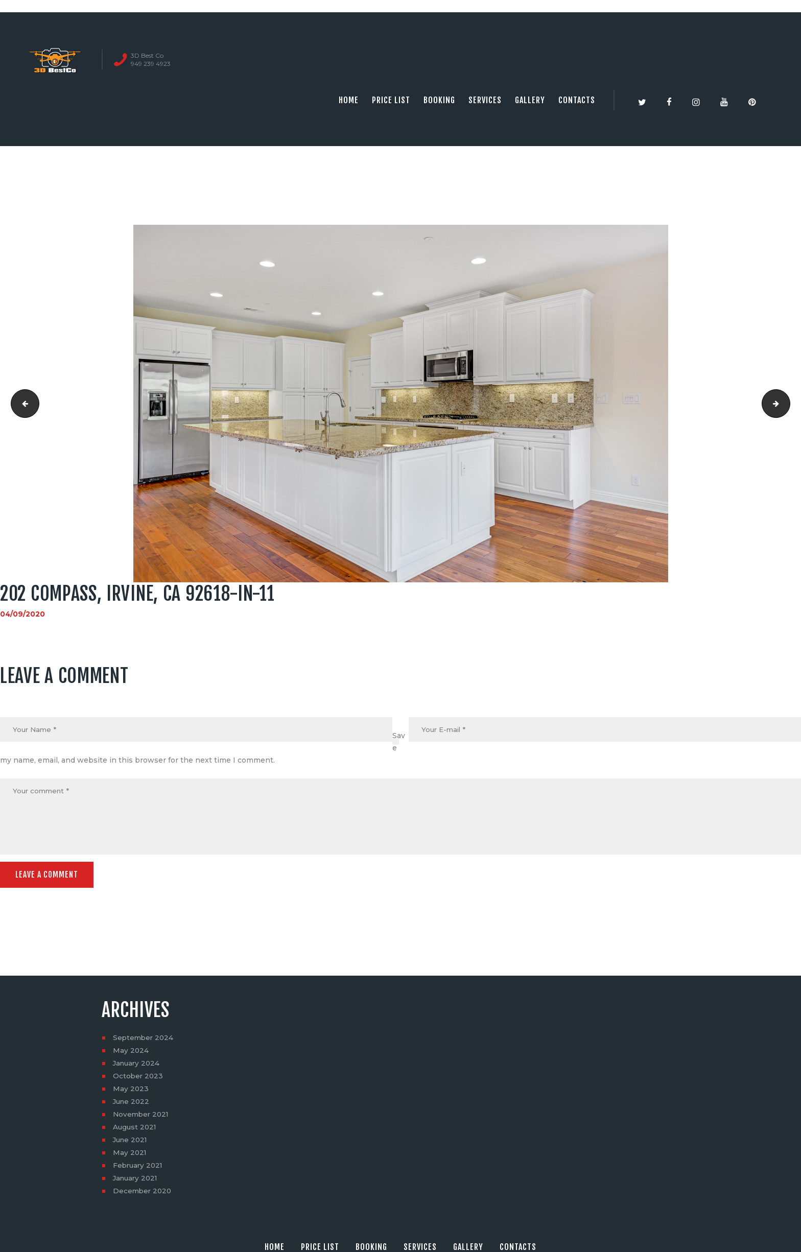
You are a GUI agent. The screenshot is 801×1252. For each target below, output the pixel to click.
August (135, 1129)
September (144, 1040)
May (131, 1052)
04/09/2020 (22, 614)
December (143, 1193)
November (142, 1116)
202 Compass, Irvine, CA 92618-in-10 (22, 403)
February (139, 1167)
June (132, 1103)
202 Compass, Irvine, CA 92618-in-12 (786, 403)
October (138, 1078)
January (137, 1065)
